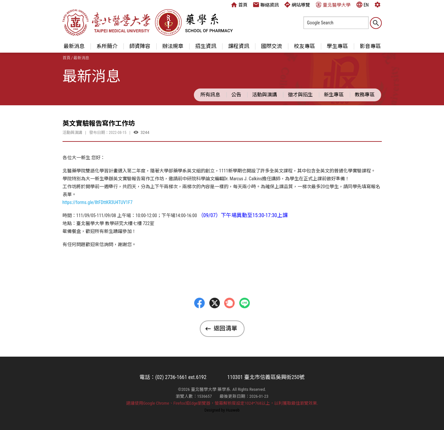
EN (362, 5)
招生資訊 (205, 46)
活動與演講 (264, 95)
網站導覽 (297, 5)
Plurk (229, 315)
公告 (236, 95)
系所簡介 (107, 46)
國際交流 (271, 46)
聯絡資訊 (266, 5)
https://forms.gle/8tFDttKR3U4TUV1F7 (98, 202)
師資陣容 (139, 46)
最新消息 (74, 46)
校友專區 (304, 46)
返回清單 (225, 328)
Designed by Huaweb (222, 410)
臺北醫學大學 (333, 5)
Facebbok (199, 315)
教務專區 (365, 95)
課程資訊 (238, 46)
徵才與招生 (300, 95)
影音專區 (370, 46)
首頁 (239, 5)
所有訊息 (210, 95)
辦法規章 (172, 46)
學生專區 (337, 46)
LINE (244, 315)
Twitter (214, 315)
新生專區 (334, 95)
